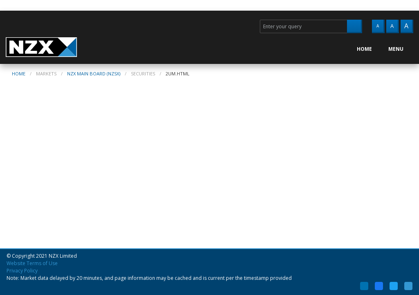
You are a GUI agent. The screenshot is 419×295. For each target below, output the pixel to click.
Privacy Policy (22, 270)
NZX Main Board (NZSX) (93, 73)
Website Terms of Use (32, 263)
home (18, 73)
